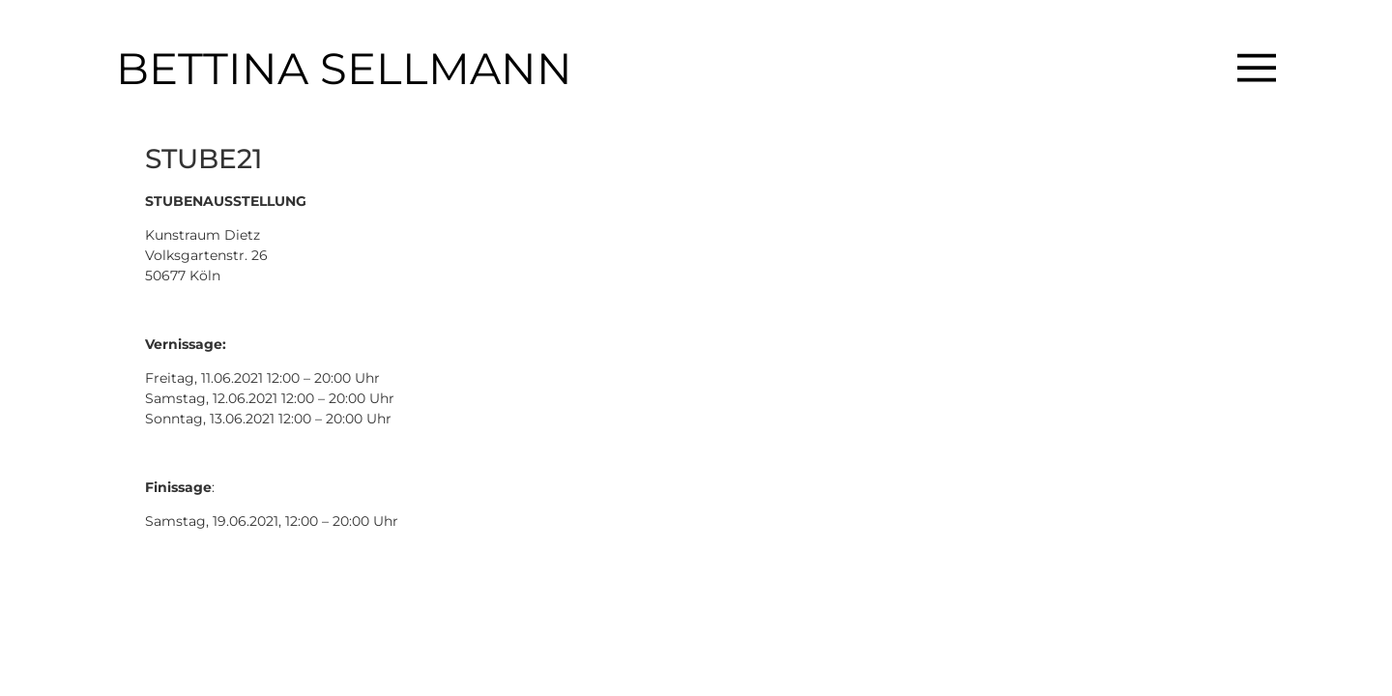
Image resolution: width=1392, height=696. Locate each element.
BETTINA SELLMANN (344, 68)
